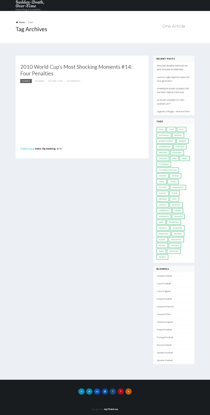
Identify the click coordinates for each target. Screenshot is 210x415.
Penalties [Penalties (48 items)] (173, 222)
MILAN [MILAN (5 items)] (178, 210)
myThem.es (111, 409)
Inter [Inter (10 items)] (174, 193)
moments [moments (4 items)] (164, 216)
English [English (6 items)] (163, 158)
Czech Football (164, 283)
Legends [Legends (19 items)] (176, 205)
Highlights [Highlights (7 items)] (177, 187)
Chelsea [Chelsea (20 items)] (180, 147)
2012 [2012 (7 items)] (181, 129)
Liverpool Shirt (164, 314)
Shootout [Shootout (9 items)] (176, 239)
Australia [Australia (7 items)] (164, 135)
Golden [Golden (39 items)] (163, 187)
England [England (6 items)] (177, 152)
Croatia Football (164, 275)
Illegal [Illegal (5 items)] (162, 193)
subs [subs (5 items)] (161, 251)
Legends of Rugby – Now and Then (173, 111)
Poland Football (164, 329)
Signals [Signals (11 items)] (175, 245)
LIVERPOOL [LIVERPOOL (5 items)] (164, 210)
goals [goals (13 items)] (173, 181)
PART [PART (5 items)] (161, 222)
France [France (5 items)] (162, 176)
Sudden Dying (27, 148)
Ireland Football (164, 298)
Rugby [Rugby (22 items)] (162, 239)
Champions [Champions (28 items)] (164, 147)
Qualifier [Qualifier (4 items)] (177, 228)
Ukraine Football (164, 360)
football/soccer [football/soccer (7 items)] (167, 170)
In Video (26, 81)
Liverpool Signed (165, 321)
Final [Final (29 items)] (184, 158)
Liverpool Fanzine (165, 306)
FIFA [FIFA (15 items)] (174, 158)
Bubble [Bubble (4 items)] (182, 141)
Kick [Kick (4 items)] (174, 199)
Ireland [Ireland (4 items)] (163, 199)
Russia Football (164, 345)
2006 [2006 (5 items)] (161, 129)
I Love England (164, 291)
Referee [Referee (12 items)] (178, 234)
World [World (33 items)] (162, 257)
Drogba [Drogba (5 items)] (163, 152)
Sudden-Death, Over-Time (30, 4)
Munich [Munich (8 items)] (178, 216)
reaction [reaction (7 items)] (163, 234)
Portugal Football (165, 337)
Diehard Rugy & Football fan (28, 9)
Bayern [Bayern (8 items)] (178, 135)
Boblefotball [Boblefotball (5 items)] (166, 141)
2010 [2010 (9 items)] (171, 129)
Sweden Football (165, 352)
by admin (39, 81)
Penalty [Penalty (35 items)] (163, 228)
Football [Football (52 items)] (164, 164)
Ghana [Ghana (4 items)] (175, 176)
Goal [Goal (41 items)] (161, 181)
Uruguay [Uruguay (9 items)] (173, 251)
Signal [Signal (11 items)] (162, 245)
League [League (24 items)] (162, 205)
